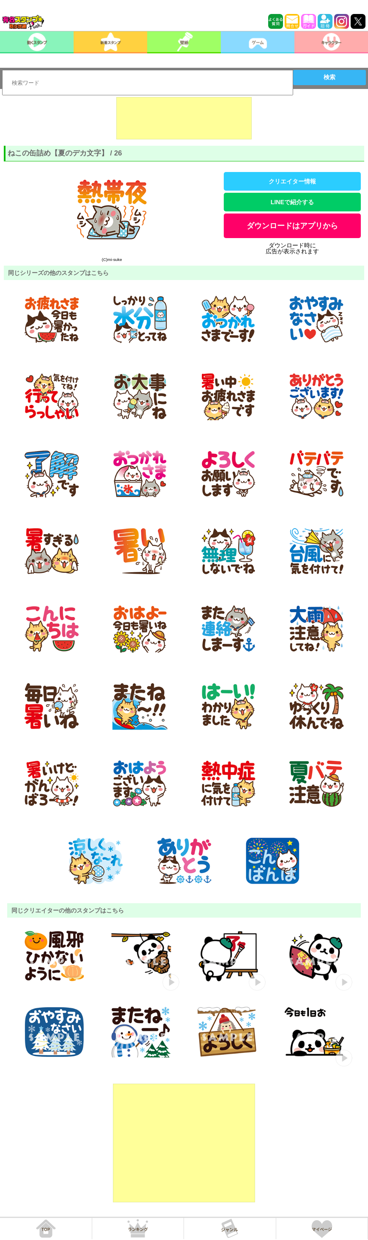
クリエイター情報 (292, 181)
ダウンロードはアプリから (292, 226)
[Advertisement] (184, 118)
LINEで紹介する (292, 202)
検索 (329, 77)
